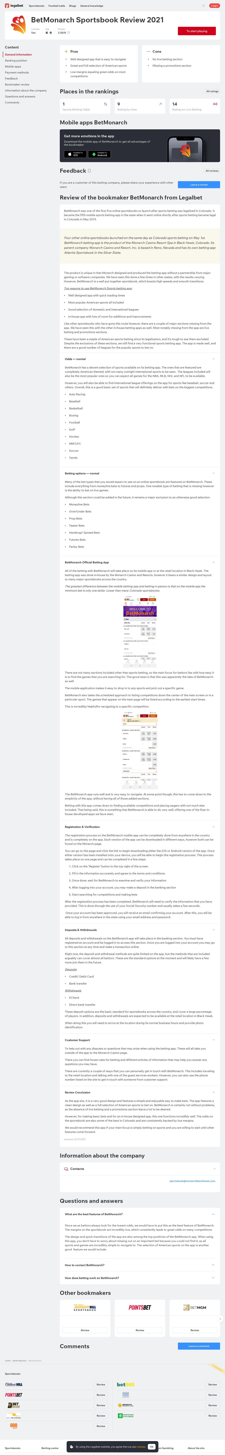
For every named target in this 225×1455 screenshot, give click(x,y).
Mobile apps (13, 66)
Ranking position (16, 60)
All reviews (212, 170)
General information (18, 54)
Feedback (11, 78)
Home (7, 1361)
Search (203, 5)
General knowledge (91, 5)
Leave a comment (199, 1346)
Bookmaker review (17, 84)
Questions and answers (20, 96)
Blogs (72, 5)
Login (214, 5)
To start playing (197, 31)
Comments (12, 102)
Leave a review (199, 184)
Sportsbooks (36, 5)
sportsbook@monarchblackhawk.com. (193, 1181)
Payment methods (17, 72)
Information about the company (26, 90)
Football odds (57, 5)
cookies (140, 1446)
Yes (33, 32)
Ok (151, 1446)
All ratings (212, 91)
